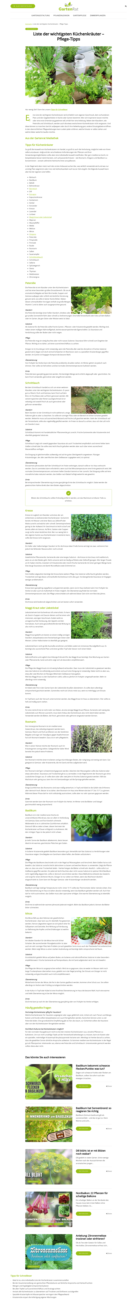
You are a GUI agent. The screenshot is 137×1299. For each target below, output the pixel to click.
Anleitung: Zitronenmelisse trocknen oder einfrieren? (84, 1213)
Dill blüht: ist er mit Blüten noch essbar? (83, 1138)
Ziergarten (32, 1201)
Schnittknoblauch (36, 257)
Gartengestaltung (40, 15)
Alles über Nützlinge (23, 6)
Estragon (32, 194)
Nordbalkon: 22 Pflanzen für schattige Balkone (82, 1176)
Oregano (32, 234)
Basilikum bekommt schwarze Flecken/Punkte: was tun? (78, 1067)
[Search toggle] (126, 6)
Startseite (28, 24)
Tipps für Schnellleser (59, 109)
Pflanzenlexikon (61, 15)
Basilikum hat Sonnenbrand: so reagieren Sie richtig (86, 1103)
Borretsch (33, 189)
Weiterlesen (68, 1083)
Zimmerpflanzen (98, 15)
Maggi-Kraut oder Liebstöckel (40, 217)
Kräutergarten (31, 29)
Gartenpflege (79, 15)
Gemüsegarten (33, 1198)
